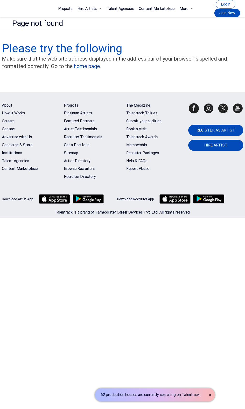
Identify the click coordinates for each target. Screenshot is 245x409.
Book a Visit (136, 129)
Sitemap (71, 153)
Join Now (227, 13)
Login (225, 4)
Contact (9, 129)
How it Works (13, 113)
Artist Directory (77, 161)
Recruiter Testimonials (83, 137)
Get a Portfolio (77, 145)
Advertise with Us (17, 137)
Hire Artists (89, 8)
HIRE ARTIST (215, 145)
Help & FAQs (136, 161)
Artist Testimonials (80, 129)
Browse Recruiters (79, 168)
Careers (8, 121)
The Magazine (138, 105)
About (7, 105)
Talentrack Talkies (141, 113)
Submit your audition (143, 121)
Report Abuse (137, 168)
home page (87, 66)
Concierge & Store (17, 145)
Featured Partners (79, 121)
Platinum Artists (78, 113)
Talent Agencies (120, 8)
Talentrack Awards (142, 137)
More (186, 8)
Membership (136, 145)
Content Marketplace (157, 8)
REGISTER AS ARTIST (215, 130)
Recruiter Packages (142, 153)
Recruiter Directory (80, 176)
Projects (65, 8)
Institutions (12, 153)
